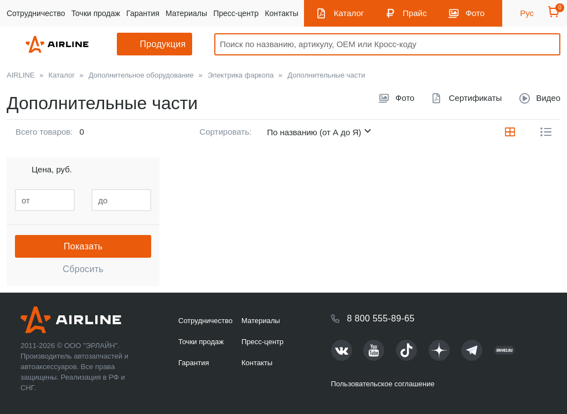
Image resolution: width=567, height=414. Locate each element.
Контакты (281, 13)
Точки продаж (95, 13)
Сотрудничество (36, 13)
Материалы (186, 13)
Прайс (414, 13)
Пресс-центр (236, 13)
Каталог (349, 13)
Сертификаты (475, 98)
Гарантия (142, 13)
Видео (548, 98)
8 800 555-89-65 (381, 318)
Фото (475, 13)
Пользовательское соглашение (383, 384)
